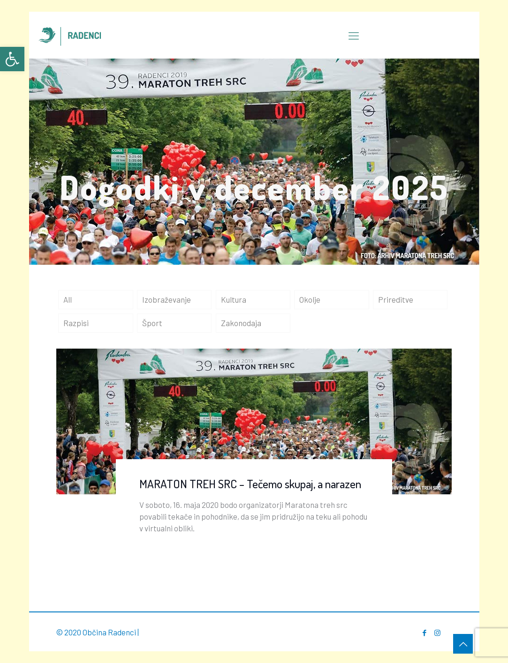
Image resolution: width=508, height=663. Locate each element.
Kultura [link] (233, 299)
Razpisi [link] (76, 323)
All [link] (67, 299)
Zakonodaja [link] (241, 323)
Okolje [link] (309, 299)
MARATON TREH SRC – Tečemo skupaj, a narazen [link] (250, 483)
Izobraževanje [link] (166, 299)
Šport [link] (152, 323)
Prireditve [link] (395, 299)
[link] (12, 59)
